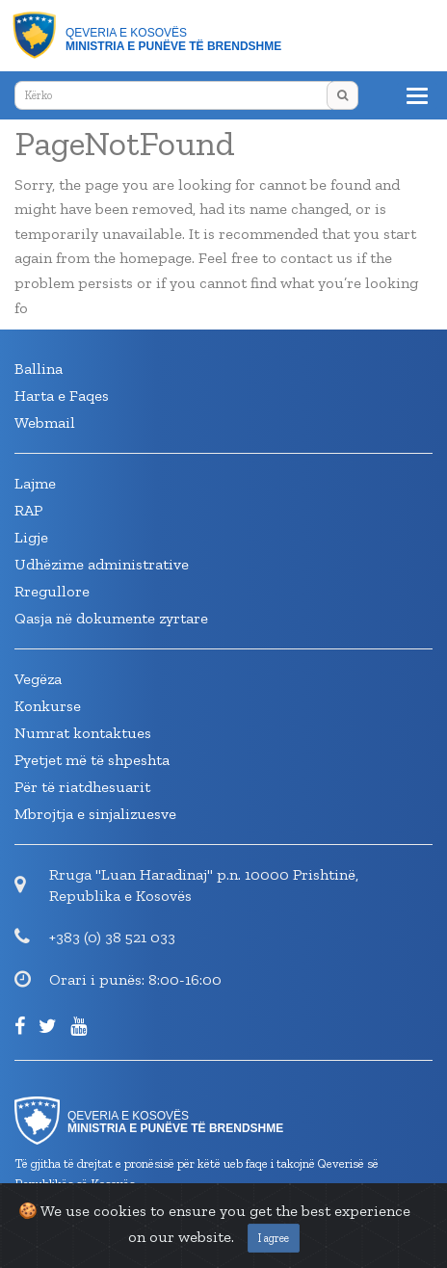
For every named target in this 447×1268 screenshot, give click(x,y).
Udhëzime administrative (101, 564)
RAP (28, 510)
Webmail (44, 422)
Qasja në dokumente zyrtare (111, 618)
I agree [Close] (273, 1238)
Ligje (31, 537)
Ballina (38, 368)
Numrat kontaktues (82, 733)
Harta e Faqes (61, 395)
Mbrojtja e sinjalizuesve (95, 814)
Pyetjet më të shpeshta (92, 760)
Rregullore (52, 591)
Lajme (35, 483)
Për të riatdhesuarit (82, 787)
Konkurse (47, 706)
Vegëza (38, 679)
